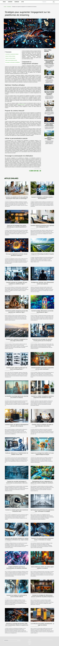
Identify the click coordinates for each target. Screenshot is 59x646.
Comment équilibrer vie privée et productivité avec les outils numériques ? (42, 368)
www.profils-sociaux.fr (21, 104)
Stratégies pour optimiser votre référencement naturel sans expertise (42, 283)
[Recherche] (47, 2)
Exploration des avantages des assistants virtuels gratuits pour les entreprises (42, 339)
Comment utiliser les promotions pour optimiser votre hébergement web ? (49, 109)
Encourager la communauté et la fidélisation (12, 62)
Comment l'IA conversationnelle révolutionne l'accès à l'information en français (42, 539)
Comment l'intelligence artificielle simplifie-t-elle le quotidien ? (49, 77)
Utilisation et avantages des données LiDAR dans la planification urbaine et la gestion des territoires (16, 625)
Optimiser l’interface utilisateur (10, 56)
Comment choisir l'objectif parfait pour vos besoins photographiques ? (16, 368)
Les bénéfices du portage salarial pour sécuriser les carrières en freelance (16, 396)
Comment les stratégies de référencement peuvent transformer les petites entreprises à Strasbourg (42, 596)
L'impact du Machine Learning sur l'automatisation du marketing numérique (16, 567)
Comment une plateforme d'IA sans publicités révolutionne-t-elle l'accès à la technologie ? (49, 62)
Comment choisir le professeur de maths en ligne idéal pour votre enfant (42, 425)
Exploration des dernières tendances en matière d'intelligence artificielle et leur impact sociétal (16, 539)
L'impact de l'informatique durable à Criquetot (49, 138)
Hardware (10, 1)
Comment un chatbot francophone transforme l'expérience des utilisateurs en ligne (42, 396)
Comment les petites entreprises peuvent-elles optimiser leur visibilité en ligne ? (16, 311)
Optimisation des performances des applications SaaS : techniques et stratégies (42, 510)
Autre (22, 1)
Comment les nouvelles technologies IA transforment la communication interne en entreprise (16, 483)
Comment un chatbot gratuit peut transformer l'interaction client (16, 510)
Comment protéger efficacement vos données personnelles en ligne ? (42, 311)
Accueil (5, 6)
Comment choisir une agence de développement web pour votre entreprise (16, 425)
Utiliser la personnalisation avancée (11, 60)
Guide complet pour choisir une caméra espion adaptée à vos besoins (42, 567)
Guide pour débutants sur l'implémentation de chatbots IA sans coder (16, 453)
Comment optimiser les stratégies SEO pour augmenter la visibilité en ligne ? (16, 283)
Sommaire (8, 52)
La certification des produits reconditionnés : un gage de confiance (42, 624)
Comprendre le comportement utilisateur (11, 54)
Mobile (4, 1)
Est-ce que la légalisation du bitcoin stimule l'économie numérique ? (49, 124)
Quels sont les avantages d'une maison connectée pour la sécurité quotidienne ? (49, 93)
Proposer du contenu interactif (10, 58)
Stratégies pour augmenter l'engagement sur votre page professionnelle (17, 339)
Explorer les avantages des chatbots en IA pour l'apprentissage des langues (42, 453)
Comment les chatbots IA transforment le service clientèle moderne (17, 595)
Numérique (17, 1)
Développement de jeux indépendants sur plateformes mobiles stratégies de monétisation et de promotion (42, 483)
